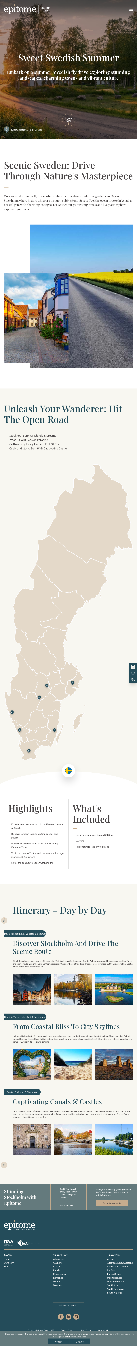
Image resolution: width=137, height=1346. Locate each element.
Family (56, 1270)
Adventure (58, 1258)
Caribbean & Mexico (117, 1266)
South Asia (112, 1285)
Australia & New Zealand (120, 1262)
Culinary (57, 1262)
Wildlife (57, 1281)
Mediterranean (115, 1277)
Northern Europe (115, 1281)
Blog (6, 1266)
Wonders (57, 1285)
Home (7, 1258)
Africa (110, 1258)
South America (115, 1292)
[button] (127, 673)
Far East (111, 1270)
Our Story (9, 1262)
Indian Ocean (114, 1273)
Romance (58, 1277)
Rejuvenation (60, 1273)
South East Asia (115, 1288)
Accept (58, 1341)
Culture (57, 1266)
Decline (80, 1341)
